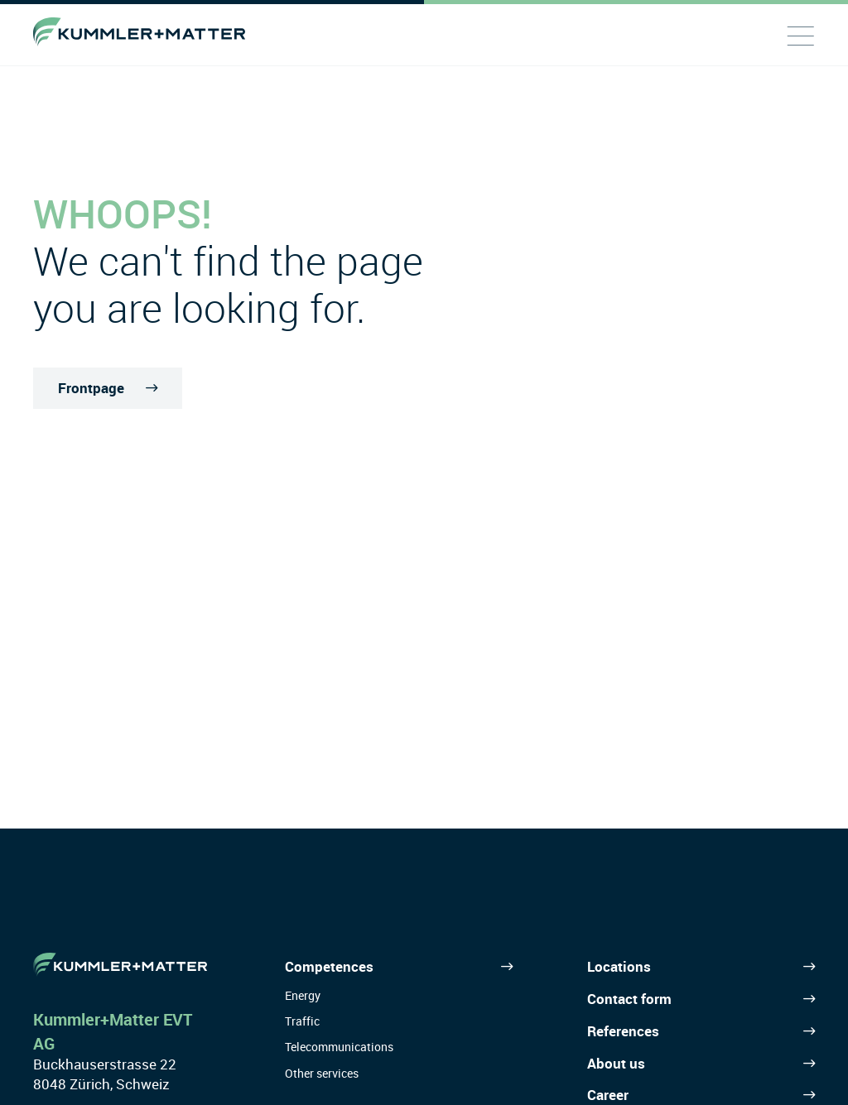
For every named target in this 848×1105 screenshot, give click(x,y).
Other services (322, 1073)
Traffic (302, 1021)
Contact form (629, 998)
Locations (619, 966)
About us (616, 1063)
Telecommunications (339, 1047)
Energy (302, 995)
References (623, 1030)
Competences (329, 966)
